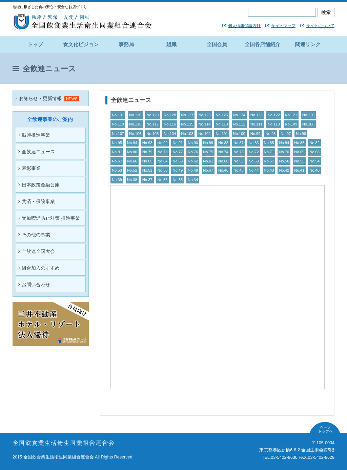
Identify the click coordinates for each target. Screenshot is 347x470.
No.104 (170, 134)
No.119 (118, 124)
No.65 (147, 161)
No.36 (163, 180)
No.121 (291, 115)
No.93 (147, 143)
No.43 (269, 170)
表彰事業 (29, 168)
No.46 (223, 170)
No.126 (204, 115)
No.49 (177, 170)
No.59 (238, 161)
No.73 (238, 152)
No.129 (152, 115)
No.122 (274, 115)
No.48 (193, 170)
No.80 (132, 152)
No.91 (177, 143)
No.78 (163, 152)
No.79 (147, 152)
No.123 (256, 115)
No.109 (291, 124)
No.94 (132, 143)
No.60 (223, 161)
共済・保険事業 (36, 201)
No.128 (170, 115)
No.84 (284, 143)
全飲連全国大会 (36, 251)
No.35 (177, 180)
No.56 (284, 161)
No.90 (193, 143)
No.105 (152, 134)
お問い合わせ (34, 284)
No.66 (132, 161)
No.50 (163, 170)
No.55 (299, 161)
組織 (171, 44)
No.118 (135, 124)
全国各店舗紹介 (262, 44)
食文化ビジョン (81, 44)
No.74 (223, 152)
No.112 (239, 124)
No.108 (308, 124)
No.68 (314, 152)
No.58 (254, 161)
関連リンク (308, 44)
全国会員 (217, 44)
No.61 (208, 161)
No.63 (177, 161)
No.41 (299, 170)
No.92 (163, 143)
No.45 (238, 170)
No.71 (269, 152)
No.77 (177, 152)
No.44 (254, 170)
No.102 (204, 134)
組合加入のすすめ (39, 268)
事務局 (126, 44)
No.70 (284, 152)
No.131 (118, 115)
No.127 (187, 115)
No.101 (222, 134)
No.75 (208, 152)
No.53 (117, 170)
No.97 (286, 134)
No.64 (163, 161)
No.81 (117, 152)
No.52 (132, 170)
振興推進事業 (34, 135)
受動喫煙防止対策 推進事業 (49, 218)
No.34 (193, 180)
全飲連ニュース (36, 151)
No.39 (117, 180)
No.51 (147, 170)
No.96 (301, 134)
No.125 (222, 115)
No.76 (193, 152)
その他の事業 (34, 234)
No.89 (208, 143)
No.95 (117, 143)
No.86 (254, 143)
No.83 (299, 143)
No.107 (118, 134)
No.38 (132, 180)
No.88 (223, 143)
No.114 (204, 124)
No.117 (152, 124)
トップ (35, 44)
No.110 (274, 124)
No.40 (314, 170)
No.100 (239, 134)
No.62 (193, 161)
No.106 (135, 134)
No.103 (187, 134)
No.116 (170, 124)
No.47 (208, 170)
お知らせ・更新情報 (39, 98)
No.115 (187, 124)
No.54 (314, 161)
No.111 (256, 124)
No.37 (147, 180)
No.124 (239, 115)
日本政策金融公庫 (39, 185)
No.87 (238, 143)
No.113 (222, 124)
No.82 (314, 143)
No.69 (299, 152)
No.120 (308, 115)
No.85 (269, 143)
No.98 (270, 134)
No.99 (255, 134)
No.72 (254, 152)
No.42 (284, 170)
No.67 (117, 161)
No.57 (269, 161)
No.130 (135, 115)
